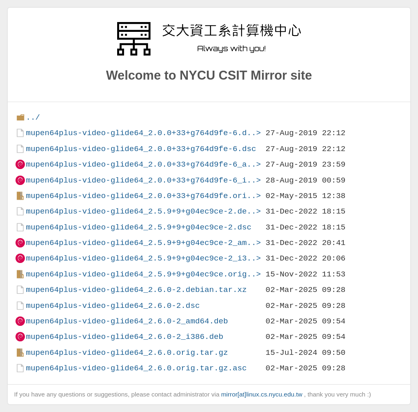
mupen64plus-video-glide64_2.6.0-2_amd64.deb (127, 321)
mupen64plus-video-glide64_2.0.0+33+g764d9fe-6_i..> (143, 180)
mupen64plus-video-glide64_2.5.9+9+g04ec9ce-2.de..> (143, 211)
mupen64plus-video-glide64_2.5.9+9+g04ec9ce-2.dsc (138, 227)
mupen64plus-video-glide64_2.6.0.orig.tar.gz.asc (136, 368)
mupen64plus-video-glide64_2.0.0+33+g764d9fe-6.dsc (141, 148)
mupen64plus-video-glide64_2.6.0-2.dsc (113, 305)
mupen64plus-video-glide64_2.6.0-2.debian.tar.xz (136, 289)
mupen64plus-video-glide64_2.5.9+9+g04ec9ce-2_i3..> (143, 258)
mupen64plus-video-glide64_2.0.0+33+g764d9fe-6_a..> (143, 164)
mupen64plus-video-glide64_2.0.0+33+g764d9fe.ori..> (143, 195)
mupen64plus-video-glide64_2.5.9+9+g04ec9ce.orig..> (143, 274)
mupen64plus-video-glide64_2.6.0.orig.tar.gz (127, 352)
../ (33, 117)
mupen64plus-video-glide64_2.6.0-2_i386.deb (124, 336)
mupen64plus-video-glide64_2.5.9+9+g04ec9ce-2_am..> (143, 242)
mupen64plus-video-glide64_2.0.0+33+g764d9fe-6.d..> (143, 132)
